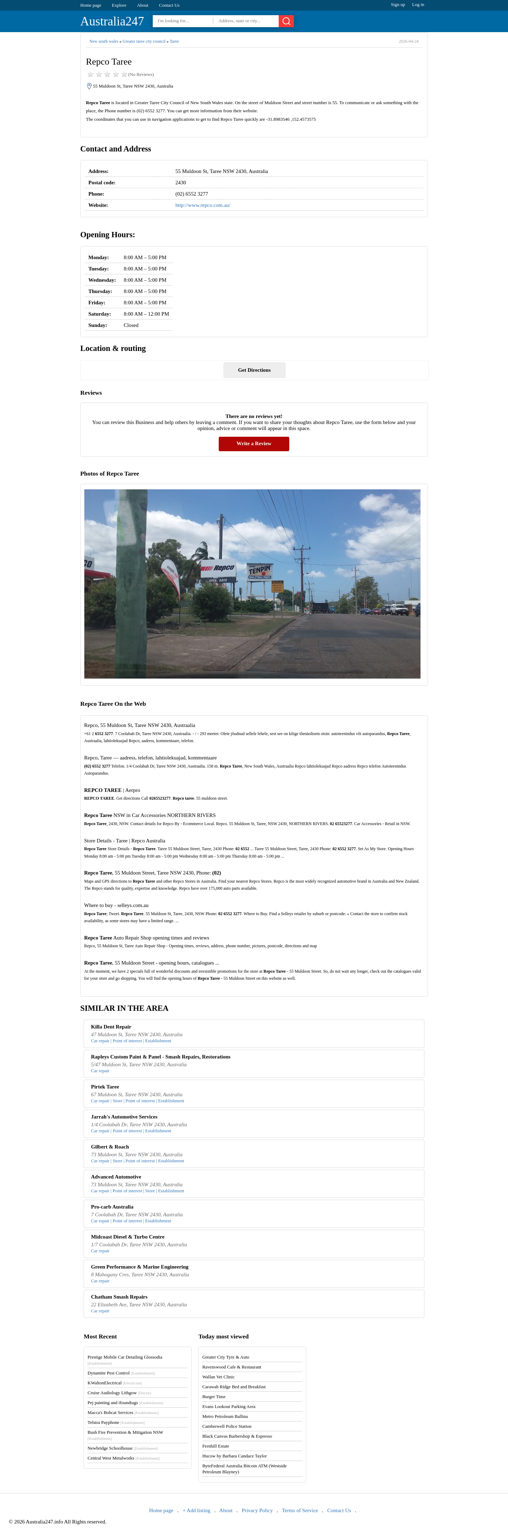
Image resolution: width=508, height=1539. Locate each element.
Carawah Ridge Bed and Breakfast (234, 1386)
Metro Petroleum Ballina (225, 1416)
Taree (174, 41)
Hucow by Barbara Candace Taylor (234, 1456)
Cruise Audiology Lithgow (119, 1392)
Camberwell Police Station (226, 1426)
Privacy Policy (257, 1510)
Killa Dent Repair (111, 1027)
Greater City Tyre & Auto (225, 1357)
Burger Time (213, 1396)
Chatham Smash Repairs (119, 1297)
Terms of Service (300, 1510)
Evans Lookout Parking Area (228, 1406)
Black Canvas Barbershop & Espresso (237, 1436)
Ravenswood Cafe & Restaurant (231, 1367)
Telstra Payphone (116, 1422)
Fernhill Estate (215, 1446)
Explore (119, 5)
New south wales (104, 41)
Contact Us (169, 5)
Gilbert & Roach (110, 1147)
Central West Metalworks (123, 1458)
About (143, 5)
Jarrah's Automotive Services (124, 1117)
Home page (91, 5)
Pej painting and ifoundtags (125, 1402)
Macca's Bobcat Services (122, 1412)
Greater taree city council (143, 41)
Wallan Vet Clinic (218, 1376)
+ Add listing (196, 1510)
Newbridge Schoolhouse (122, 1448)
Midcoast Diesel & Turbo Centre (127, 1237)
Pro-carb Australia (112, 1207)
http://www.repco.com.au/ (202, 205)
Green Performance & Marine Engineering (139, 1267)
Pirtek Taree (105, 1087)
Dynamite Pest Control (121, 1373)
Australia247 (112, 21)
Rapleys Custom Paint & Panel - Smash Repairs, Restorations (160, 1057)
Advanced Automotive (116, 1177)
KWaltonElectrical (114, 1382)
